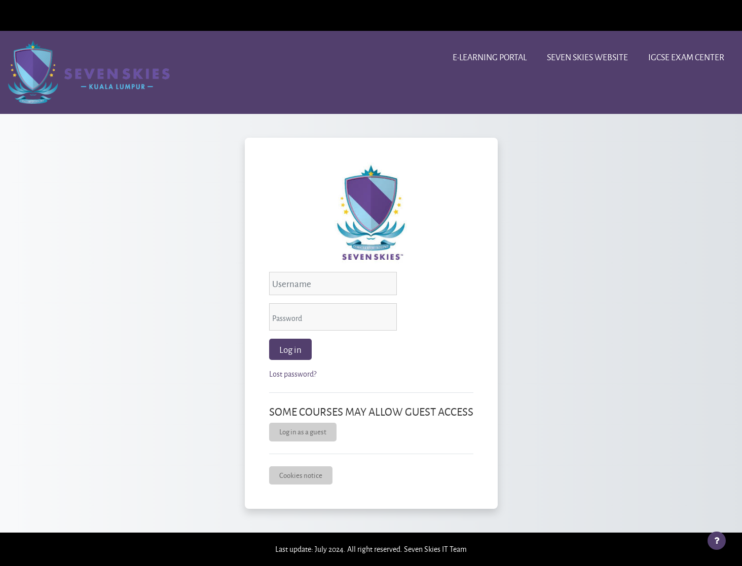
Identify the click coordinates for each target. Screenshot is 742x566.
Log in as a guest (302, 431)
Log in (290, 349)
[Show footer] (717, 541)
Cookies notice (300, 475)
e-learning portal (490, 57)
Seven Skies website (587, 57)
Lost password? (292, 374)
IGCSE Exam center (686, 57)
